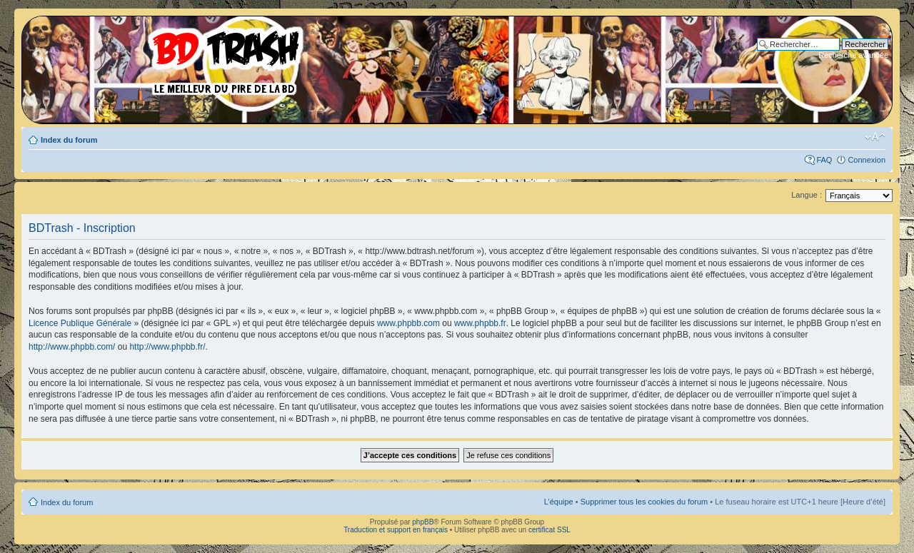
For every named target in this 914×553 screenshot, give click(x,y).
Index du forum (69, 140)
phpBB (422, 522)
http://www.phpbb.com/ (72, 347)
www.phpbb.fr (480, 323)
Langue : (806, 195)
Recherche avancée (853, 55)
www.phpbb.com (408, 323)
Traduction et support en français (395, 530)
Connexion (866, 160)
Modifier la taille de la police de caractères (875, 137)
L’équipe (558, 501)
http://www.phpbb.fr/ (167, 347)
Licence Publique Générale (80, 323)
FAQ (824, 160)
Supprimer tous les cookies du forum (644, 501)
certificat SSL (549, 530)
